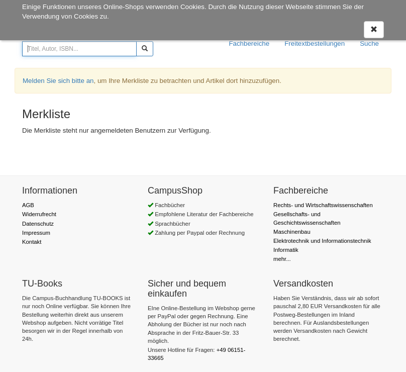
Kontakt (31, 242)
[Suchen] (144, 48)
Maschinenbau (292, 232)
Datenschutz (38, 224)
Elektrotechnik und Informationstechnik (322, 241)
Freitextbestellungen (314, 43)
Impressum (36, 233)
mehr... (282, 259)
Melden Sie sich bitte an (58, 80)
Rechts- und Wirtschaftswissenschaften (323, 205)
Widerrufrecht (39, 214)
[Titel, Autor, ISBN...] (79, 48)
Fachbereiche (249, 43)
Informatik (285, 250)
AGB (28, 205)
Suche (369, 43)
